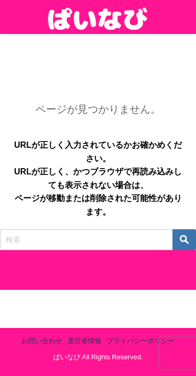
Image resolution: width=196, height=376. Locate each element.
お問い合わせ (41, 340)
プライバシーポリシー (141, 340)
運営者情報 (84, 340)
